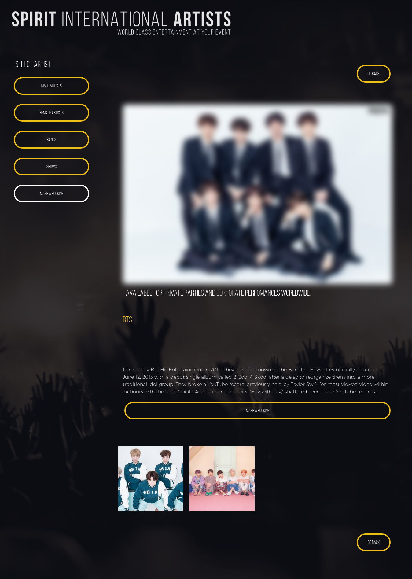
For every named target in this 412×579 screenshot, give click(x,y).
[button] (51, 86)
